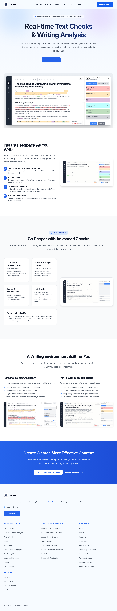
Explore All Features (74, 472)
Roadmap (82, 537)
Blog (79, 4)
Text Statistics (9, 528)
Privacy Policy (84, 554)
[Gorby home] (10, 4)
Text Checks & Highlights (13, 550)
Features (38, 4)
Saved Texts (8, 545)
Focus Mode (8, 541)
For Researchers (10, 586)
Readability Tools (85, 545)
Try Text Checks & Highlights (48, 472)
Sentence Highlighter (12, 558)
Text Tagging (9, 566)
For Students (8, 581)
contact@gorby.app (14, 507)
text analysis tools (53, 502)
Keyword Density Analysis (13, 533)
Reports (7, 562)
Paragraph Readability (49, 558)
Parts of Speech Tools (87, 550)
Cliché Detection (47, 541)
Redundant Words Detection (52, 550)
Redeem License (85, 562)
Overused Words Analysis (51, 528)
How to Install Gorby (86, 566)
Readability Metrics (11, 554)
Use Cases (9, 572)
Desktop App (69, 4)
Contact (57, 4)
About (81, 533)
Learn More (69, 60)
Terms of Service (85, 558)
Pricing (48, 4)
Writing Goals (9, 537)
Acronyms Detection (49, 545)
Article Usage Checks (49, 537)
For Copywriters (10, 590)
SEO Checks (46, 554)
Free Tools (83, 541)
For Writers (8, 577)
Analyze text (105, 4)
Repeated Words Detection (51, 533)
